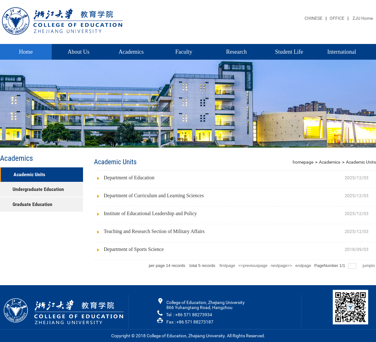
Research (236, 52)
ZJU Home (362, 18)
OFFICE (337, 18)
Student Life (289, 52)
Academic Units (361, 162)
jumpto (369, 265)
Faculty (183, 52)
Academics (131, 52)
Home (26, 52)
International (341, 52)
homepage (303, 162)
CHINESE (313, 18)
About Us (79, 52)
